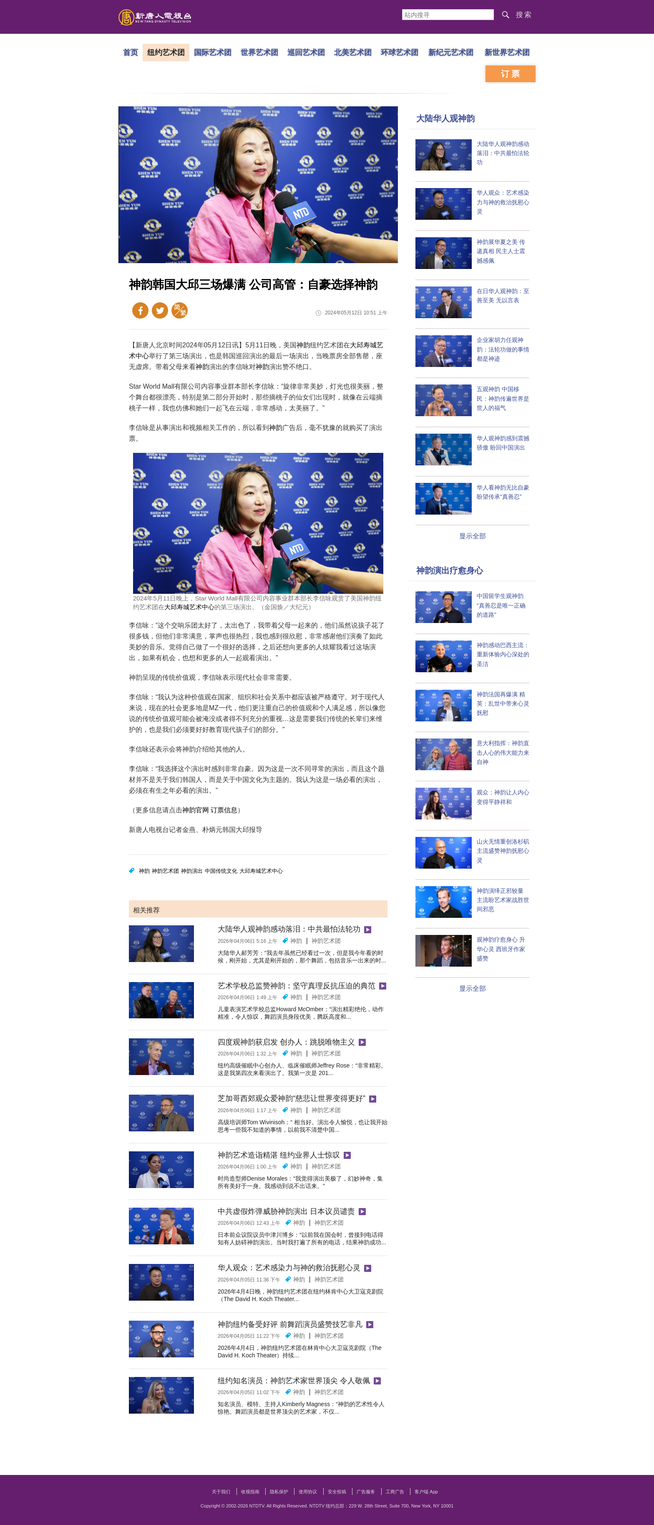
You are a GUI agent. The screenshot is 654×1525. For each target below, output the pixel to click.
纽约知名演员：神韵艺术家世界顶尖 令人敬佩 (294, 1381)
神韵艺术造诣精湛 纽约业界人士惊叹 (279, 1155)
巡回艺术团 (306, 52)
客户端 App (426, 1491)
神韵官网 (195, 810)
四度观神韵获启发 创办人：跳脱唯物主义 (286, 1042)
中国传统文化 (221, 871)
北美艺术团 (353, 52)
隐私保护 (279, 1491)
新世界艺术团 (507, 52)
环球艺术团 (399, 52)
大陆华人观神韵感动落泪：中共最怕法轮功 (289, 929)
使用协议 (308, 1491)
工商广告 (395, 1491)
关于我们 (221, 1491)
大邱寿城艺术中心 (189, 607)
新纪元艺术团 (450, 52)
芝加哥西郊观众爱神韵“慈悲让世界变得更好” (291, 1098)
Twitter (160, 310)
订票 (511, 73)
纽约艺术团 (166, 52)
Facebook (140, 310)
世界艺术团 (259, 52)
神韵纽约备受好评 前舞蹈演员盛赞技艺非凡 (290, 1324)
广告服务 (366, 1491)
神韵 (303, 345)
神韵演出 (192, 871)
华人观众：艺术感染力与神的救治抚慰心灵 (289, 1268)
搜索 (524, 15)
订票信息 (224, 810)
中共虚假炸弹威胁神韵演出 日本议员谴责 (286, 1211)
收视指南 (250, 1491)
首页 (130, 52)
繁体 (179, 310)
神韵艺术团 (165, 871)
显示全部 (472, 536)
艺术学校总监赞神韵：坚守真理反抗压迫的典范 (296, 986)
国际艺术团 (212, 52)
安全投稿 (337, 1491)
